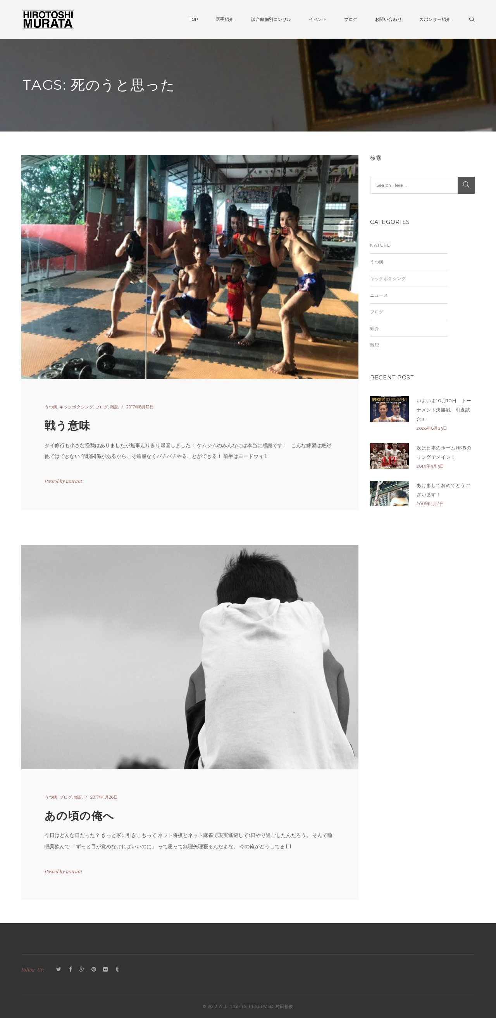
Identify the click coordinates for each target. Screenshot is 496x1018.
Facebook (70, 969)
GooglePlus (82, 969)
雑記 (114, 407)
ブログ (101, 407)
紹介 (374, 328)
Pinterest (93, 969)
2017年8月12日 (140, 407)
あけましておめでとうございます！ (443, 489)
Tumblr (117, 969)
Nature (380, 245)
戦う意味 (68, 425)
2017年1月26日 (104, 797)
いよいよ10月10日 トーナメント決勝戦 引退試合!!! (444, 410)
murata (74, 481)
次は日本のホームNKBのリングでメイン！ (444, 452)
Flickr (105, 969)
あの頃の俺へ (79, 815)
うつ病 (51, 407)
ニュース (379, 295)
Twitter (59, 969)
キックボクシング (76, 407)
